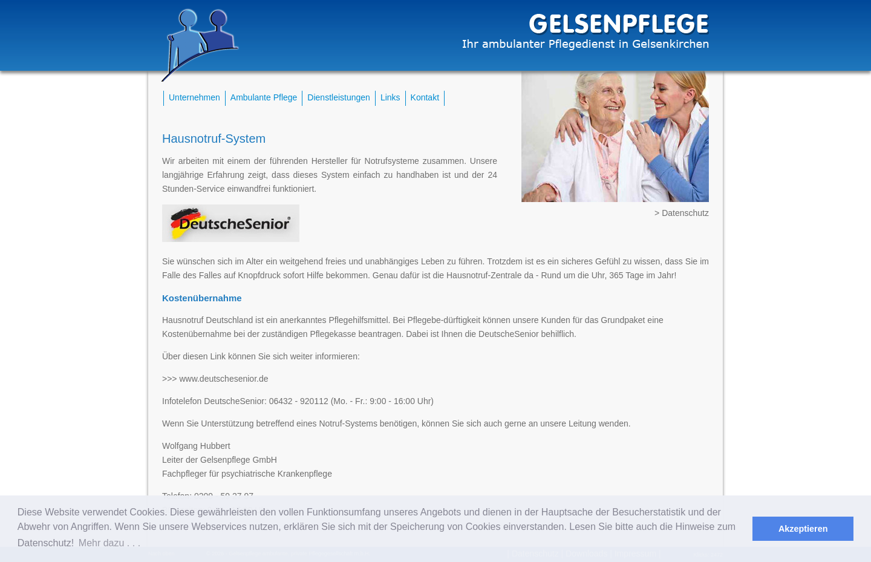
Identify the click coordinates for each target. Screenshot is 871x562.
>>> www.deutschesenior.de (215, 379)
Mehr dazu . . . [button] (109, 543)
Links (390, 97)
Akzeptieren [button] (803, 529)
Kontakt (425, 97)
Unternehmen (194, 97)
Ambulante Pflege (264, 97)
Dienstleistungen (338, 97)
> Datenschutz (681, 213)
